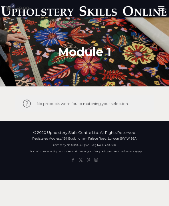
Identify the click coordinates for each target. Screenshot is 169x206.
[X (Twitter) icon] (81, 160)
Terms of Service (124, 151)
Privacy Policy (100, 151)
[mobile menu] (161, 8)
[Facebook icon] (73, 160)
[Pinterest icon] (88, 160)
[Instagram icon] (96, 160)
